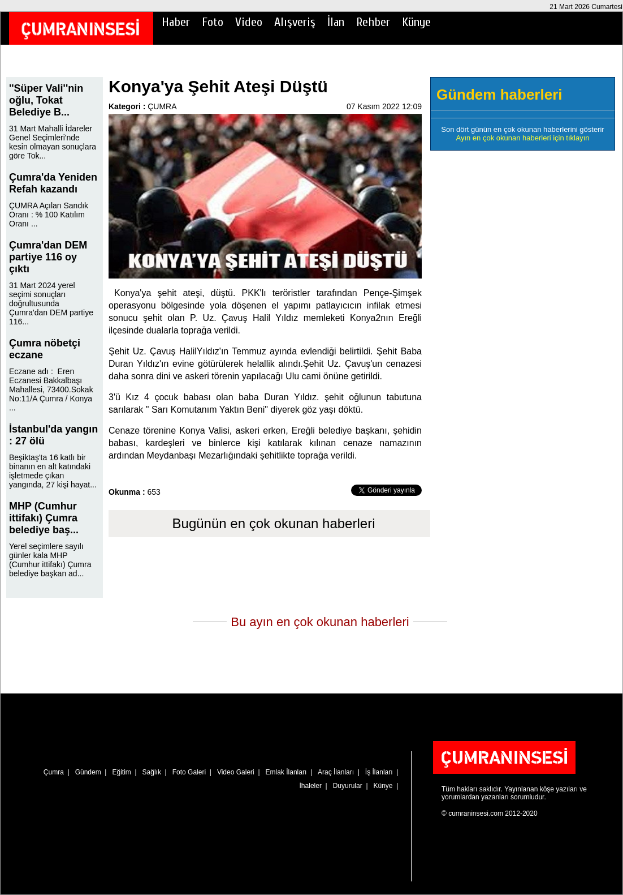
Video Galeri (235, 772)
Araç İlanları (336, 772)
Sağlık (151, 772)
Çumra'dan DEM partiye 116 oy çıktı (48, 257)
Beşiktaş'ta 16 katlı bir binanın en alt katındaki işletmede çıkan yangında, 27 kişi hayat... (53, 471)
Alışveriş (294, 22)
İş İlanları (379, 772)
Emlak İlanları (286, 772)
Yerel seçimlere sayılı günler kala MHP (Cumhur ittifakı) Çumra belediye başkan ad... (50, 560)
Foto (212, 22)
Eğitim (121, 772)
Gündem (88, 772)
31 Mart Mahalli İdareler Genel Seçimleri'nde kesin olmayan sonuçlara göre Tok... (52, 142)
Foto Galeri (189, 772)
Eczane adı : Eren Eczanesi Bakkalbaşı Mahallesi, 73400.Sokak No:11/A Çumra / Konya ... (51, 389)
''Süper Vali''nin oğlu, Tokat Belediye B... (46, 100)
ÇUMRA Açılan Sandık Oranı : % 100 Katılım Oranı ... (48, 214)
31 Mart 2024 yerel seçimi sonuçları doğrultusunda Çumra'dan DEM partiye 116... (51, 303)
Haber (176, 22)
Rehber (373, 22)
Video (248, 22)
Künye (416, 22)
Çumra (54, 772)
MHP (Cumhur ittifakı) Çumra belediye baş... (44, 518)
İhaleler (311, 786)
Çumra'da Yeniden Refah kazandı (53, 183)
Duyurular (347, 786)
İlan (335, 22)
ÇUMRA (162, 106)
